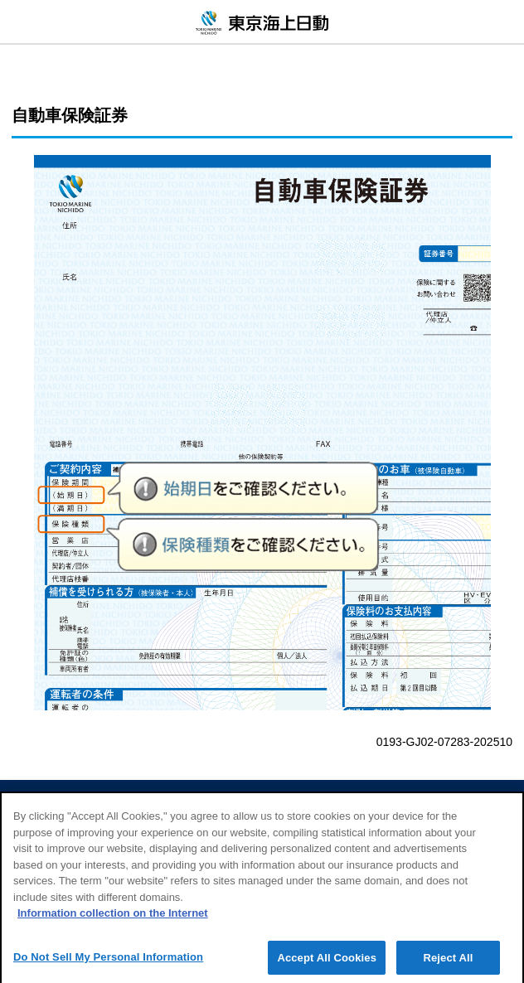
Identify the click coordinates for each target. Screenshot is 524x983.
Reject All (448, 964)
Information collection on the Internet (112, 920)
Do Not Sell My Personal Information (108, 963)
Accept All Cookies (326, 964)
